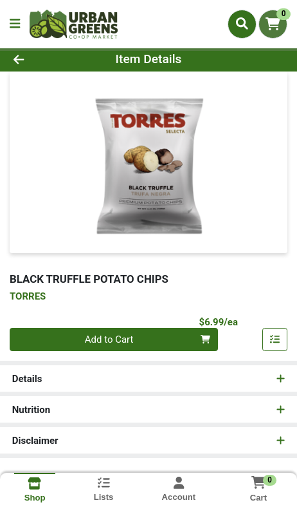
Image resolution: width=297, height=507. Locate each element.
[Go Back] (44, 60)
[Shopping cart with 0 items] (272, 24)
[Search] (242, 24)
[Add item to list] (275, 339)
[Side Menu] (15, 24)
